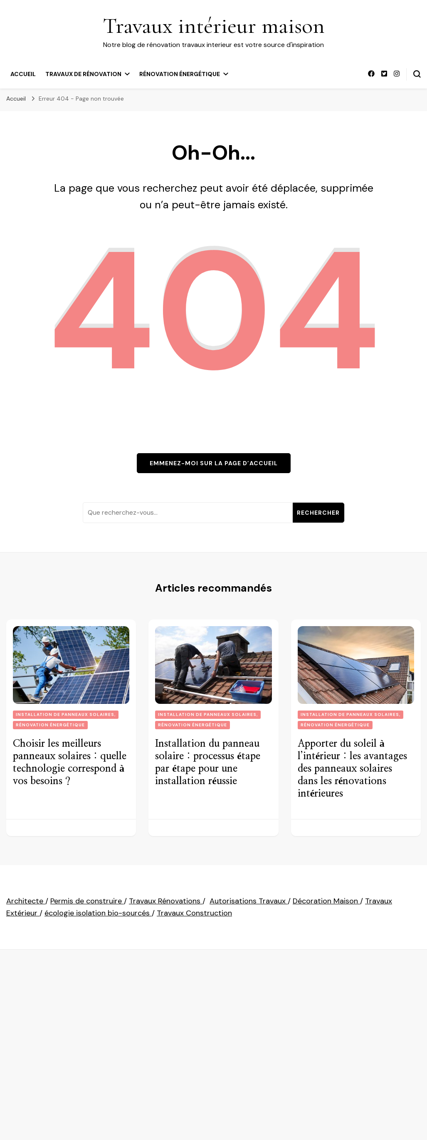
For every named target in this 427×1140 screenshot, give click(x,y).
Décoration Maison (326, 901)
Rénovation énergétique (179, 74)
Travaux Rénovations (165, 901)
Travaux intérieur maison (214, 25)
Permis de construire (87, 901)
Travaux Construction (194, 913)
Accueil (23, 74)
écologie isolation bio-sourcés (98, 913)
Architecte (25, 901)
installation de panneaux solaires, (66, 714)
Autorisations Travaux (249, 901)
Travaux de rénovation (83, 74)
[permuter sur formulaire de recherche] (417, 74)
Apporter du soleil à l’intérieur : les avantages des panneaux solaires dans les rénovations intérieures (352, 769)
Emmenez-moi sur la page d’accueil (214, 463)
